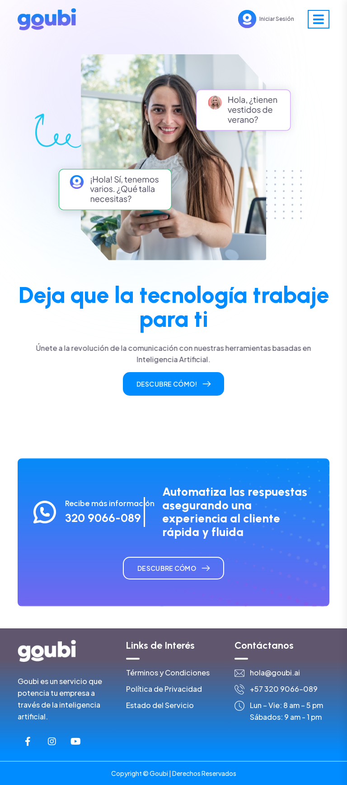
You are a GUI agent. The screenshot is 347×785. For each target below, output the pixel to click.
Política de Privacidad (164, 689)
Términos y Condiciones (168, 672)
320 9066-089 (103, 518)
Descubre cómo (166, 568)
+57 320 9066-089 (284, 689)
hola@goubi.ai (275, 672)
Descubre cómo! (166, 384)
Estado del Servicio (160, 705)
